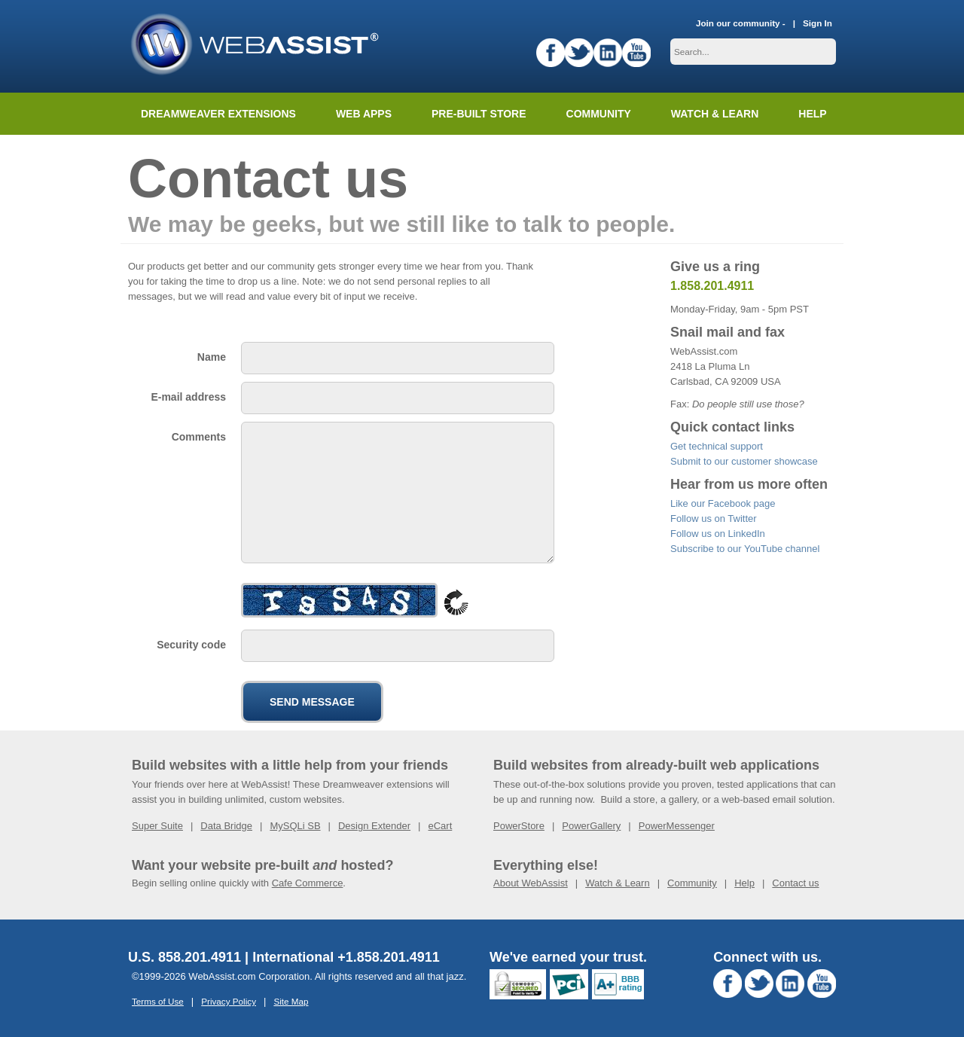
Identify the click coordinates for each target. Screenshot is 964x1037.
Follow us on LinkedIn (717, 533)
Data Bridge (226, 825)
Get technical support (716, 446)
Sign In (817, 23)
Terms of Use (158, 1001)
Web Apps (364, 114)
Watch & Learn (714, 114)
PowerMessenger (677, 825)
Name (211, 357)
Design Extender (374, 825)
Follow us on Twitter (713, 518)
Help (744, 883)
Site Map (290, 1001)
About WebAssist (530, 883)
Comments (199, 437)
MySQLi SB (295, 825)
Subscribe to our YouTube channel (744, 548)
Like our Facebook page (722, 503)
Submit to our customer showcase (744, 461)
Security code (191, 645)
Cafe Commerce (307, 883)
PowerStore (519, 825)
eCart (440, 825)
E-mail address (188, 397)
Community (598, 114)
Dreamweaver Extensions (218, 114)
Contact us (795, 883)
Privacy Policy (228, 1001)
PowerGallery (591, 825)
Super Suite (157, 825)
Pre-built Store (479, 114)
